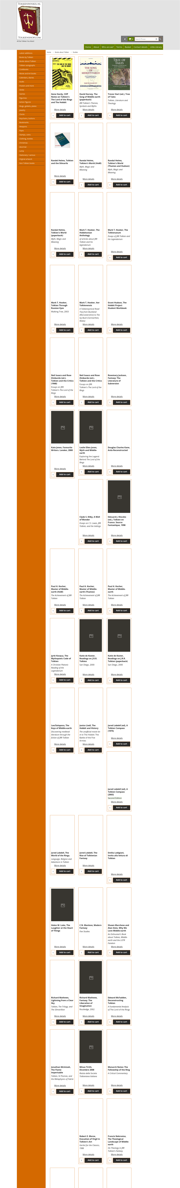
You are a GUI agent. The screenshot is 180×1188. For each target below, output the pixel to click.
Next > (115, 1168)
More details (60, 106)
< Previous (94, 1168)
